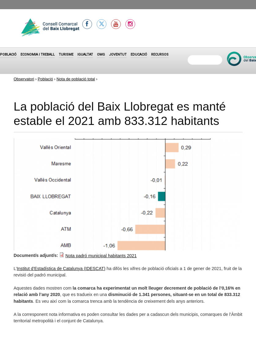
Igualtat (85, 55)
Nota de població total (76, 79)
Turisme (66, 55)
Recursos (160, 55)
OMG (101, 55)
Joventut (118, 55)
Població (8, 55)
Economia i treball (37, 55)
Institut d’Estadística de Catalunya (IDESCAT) (61, 268)
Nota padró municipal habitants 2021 (101, 255)
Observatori (24, 79)
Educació (139, 55)
